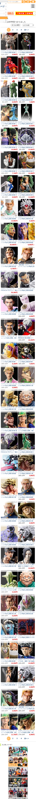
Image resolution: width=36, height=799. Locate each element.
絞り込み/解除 (16, 25)
